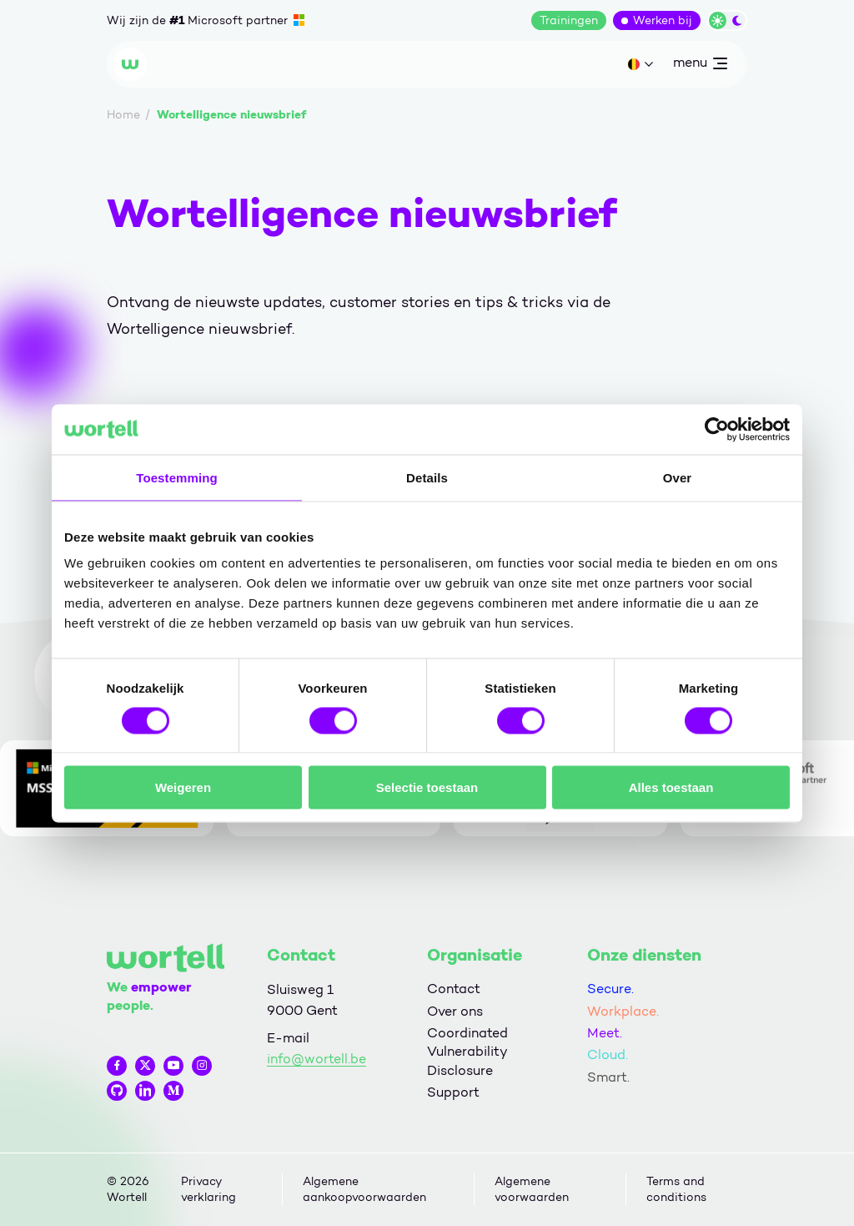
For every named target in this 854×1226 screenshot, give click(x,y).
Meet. (604, 1033)
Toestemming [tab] (177, 477)
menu (699, 66)
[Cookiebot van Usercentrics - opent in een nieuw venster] (717, 428)
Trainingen (569, 20)
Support (453, 1092)
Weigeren (183, 787)
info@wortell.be (316, 1059)
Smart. (608, 1077)
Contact (453, 988)
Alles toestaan (671, 787)
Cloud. (607, 1054)
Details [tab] (427, 477)
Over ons (455, 1011)
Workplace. (623, 1011)
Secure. (610, 988)
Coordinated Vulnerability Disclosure (467, 1051)
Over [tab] (677, 477)
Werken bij (662, 20)
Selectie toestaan (427, 787)
